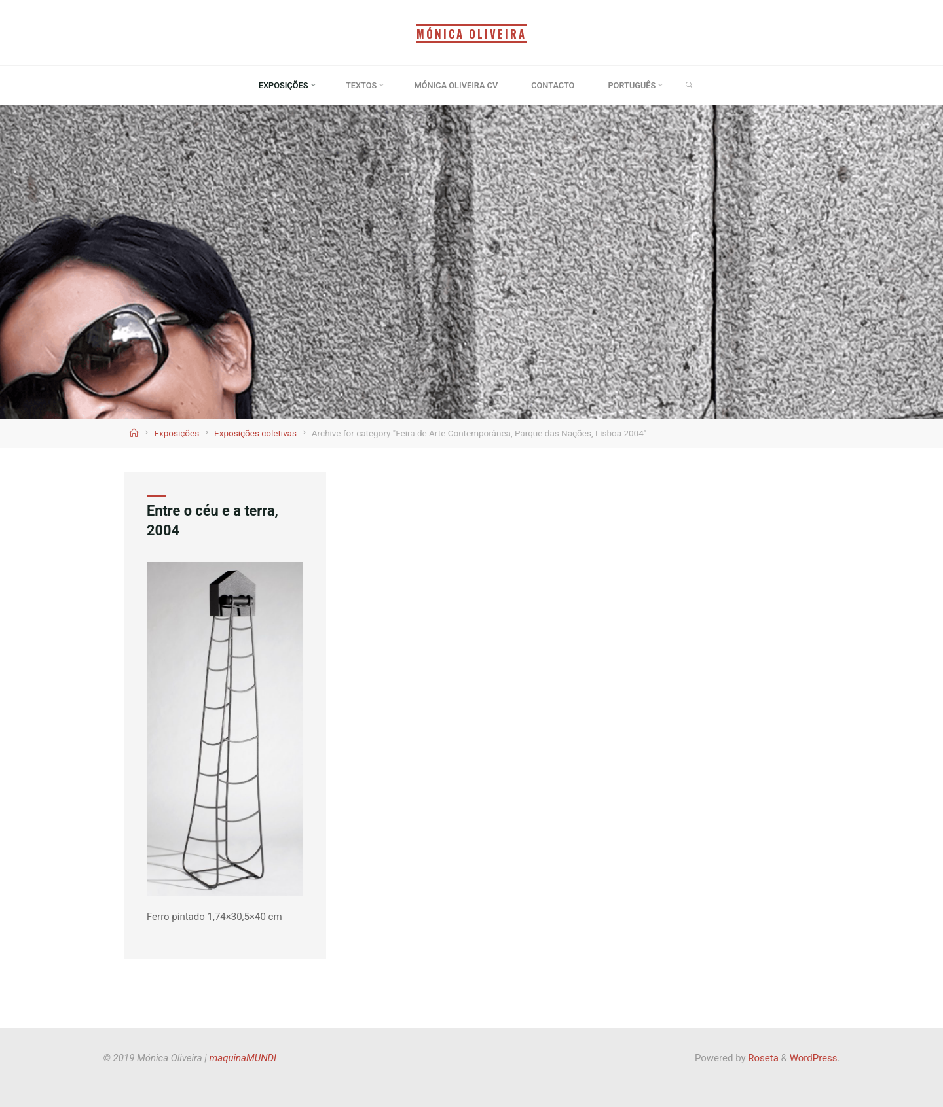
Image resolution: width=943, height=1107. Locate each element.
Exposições (176, 433)
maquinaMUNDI (243, 1058)
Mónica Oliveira (471, 34)
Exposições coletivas (255, 433)
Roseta (762, 1058)
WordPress (814, 1058)
